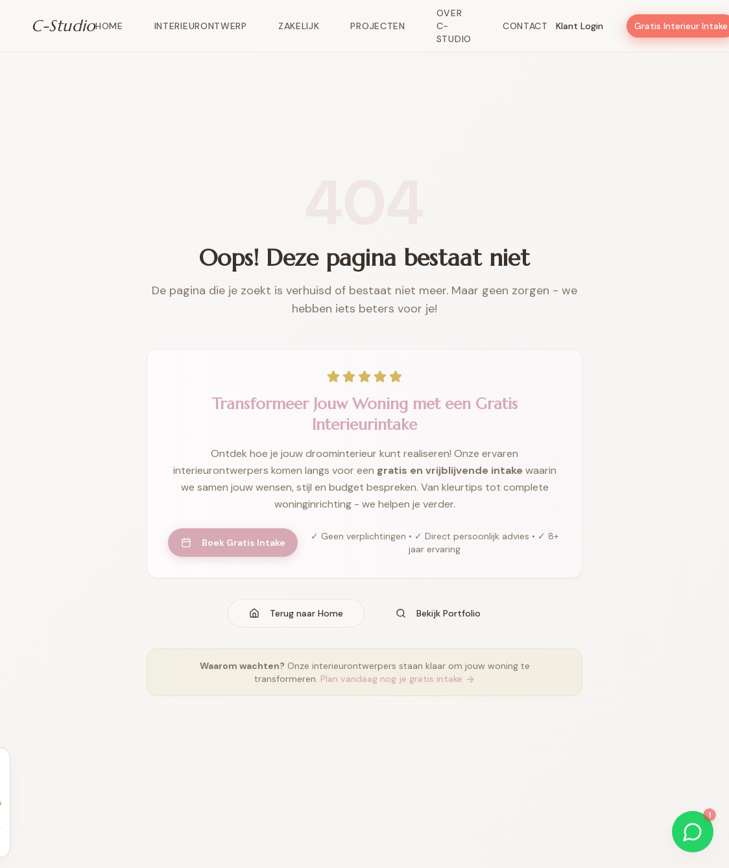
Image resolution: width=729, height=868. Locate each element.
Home (109, 26)
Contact (525, 26)
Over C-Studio (454, 26)
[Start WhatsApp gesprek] (692, 831)
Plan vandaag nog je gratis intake (397, 679)
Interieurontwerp (200, 26)
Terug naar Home (296, 613)
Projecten (377, 26)
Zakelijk (299, 26)
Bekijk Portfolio (438, 613)
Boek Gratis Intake (233, 542)
